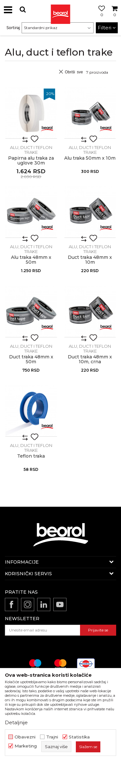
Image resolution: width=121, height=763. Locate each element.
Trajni (52, 737)
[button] (22, 9)
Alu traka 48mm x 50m (31, 260)
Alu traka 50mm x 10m (90, 158)
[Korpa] (114, 17)
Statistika (79, 737)
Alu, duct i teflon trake (31, 150)
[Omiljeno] (100, 17)
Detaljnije (16, 722)
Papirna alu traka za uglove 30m (31, 160)
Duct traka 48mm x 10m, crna (90, 359)
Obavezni (25, 737)
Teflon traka (31, 456)
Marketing (26, 746)
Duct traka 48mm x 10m (90, 260)
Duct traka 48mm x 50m (31, 359)
